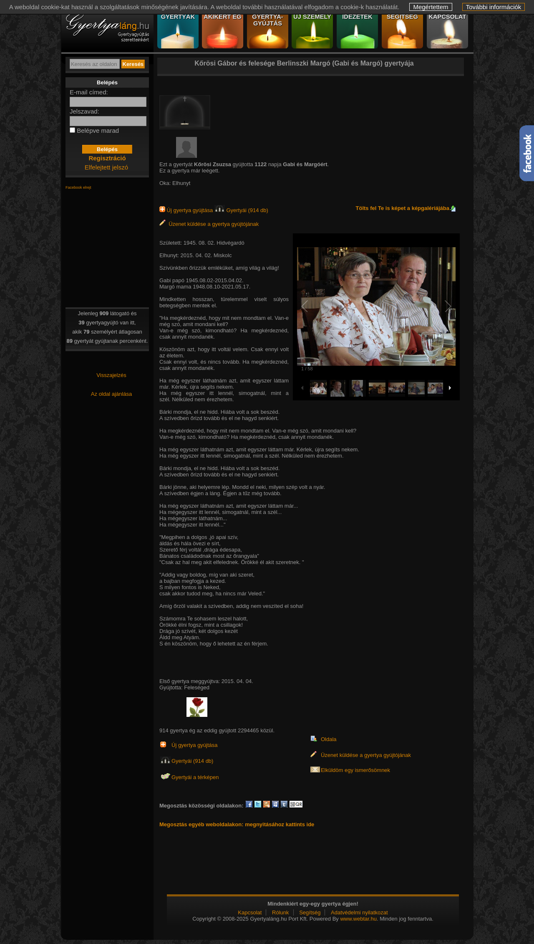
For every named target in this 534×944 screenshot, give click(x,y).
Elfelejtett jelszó (106, 167)
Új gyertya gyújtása (186, 210)
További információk (493, 6)
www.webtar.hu (358, 919)
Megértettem (430, 6)
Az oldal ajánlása (111, 394)
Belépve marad (98, 130)
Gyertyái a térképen (195, 777)
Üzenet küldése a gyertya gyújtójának (209, 224)
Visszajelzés (111, 375)
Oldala (329, 739)
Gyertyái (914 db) (241, 210)
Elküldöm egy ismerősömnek (355, 770)
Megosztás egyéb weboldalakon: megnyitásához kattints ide (236, 824)
